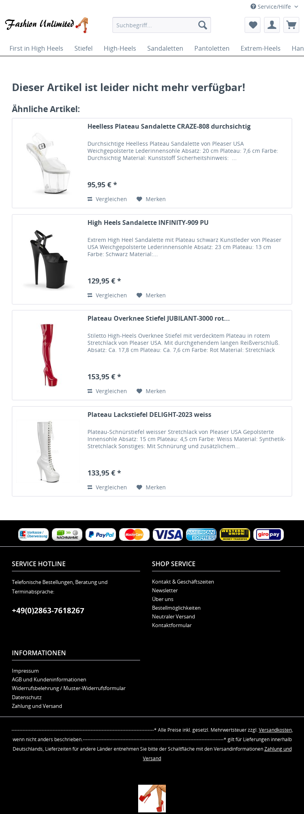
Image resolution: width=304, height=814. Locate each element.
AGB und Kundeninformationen (49, 679)
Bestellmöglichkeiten (176, 607)
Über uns (162, 599)
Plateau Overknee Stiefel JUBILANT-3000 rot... (158, 318)
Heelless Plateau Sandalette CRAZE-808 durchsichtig (169, 126)
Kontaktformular (172, 625)
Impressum (25, 670)
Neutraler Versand (173, 616)
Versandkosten (275, 730)
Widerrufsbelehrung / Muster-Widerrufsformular (68, 688)
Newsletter (165, 590)
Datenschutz (27, 697)
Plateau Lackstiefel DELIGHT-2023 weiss (149, 415)
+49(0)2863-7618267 (48, 610)
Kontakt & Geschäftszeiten (183, 581)
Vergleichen (107, 199)
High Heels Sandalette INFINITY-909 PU (148, 223)
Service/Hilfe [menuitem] (272, 6)
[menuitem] (161, 25)
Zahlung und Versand (37, 705)
